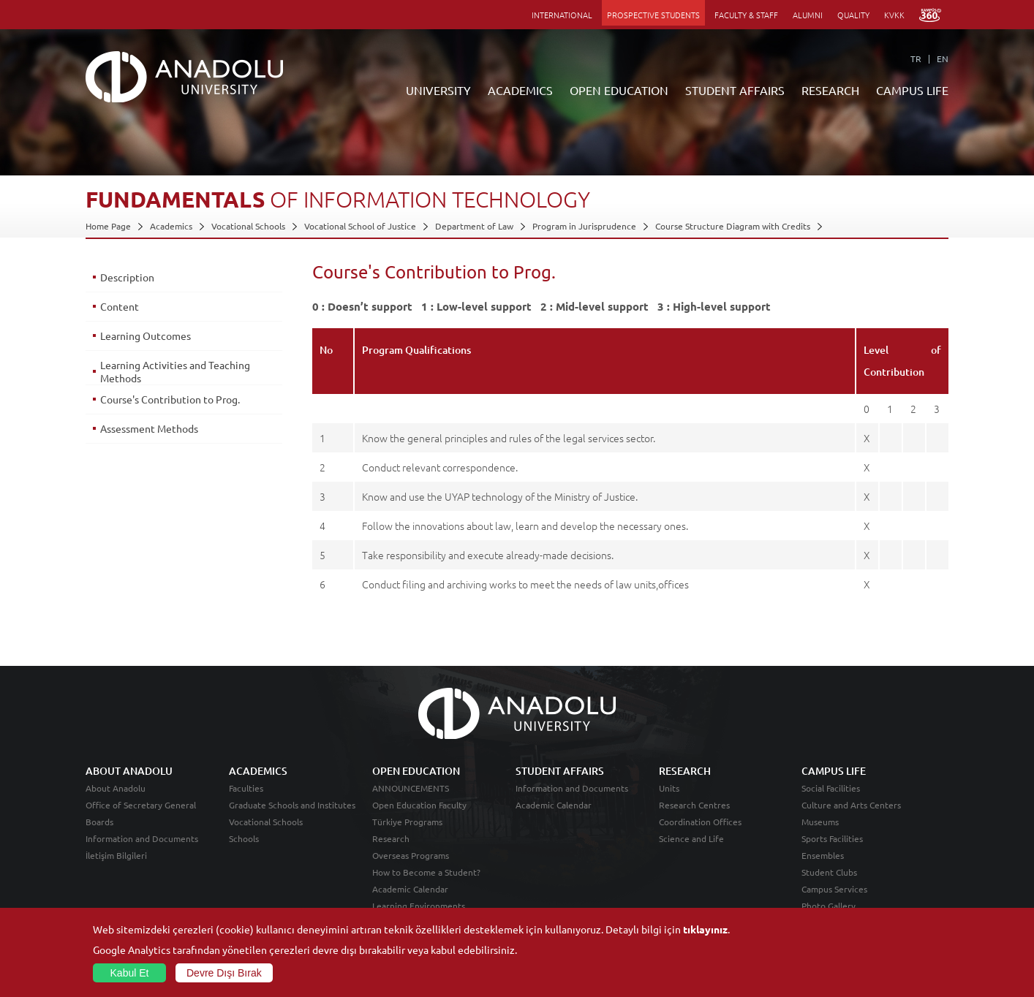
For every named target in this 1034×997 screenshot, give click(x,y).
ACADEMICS (520, 90)
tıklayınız (705, 929)
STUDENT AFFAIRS (735, 90)
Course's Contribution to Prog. (170, 399)
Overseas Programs (410, 855)
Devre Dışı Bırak (224, 973)
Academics (171, 226)
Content (119, 306)
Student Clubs (829, 872)
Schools (244, 838)
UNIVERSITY (438, 90)
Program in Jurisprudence (584, 226)
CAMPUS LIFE (912, 90)
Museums (820, 821)
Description (127, 277)
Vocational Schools (248, 226)
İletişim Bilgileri (116, 855)
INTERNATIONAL (562, 14)
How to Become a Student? (426, 872)
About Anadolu (116, 788)
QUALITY (853, 14)
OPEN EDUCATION (619, 90)
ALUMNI (808, 14)
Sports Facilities (832, 838)
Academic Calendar (410, 889)
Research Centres (694, 805)
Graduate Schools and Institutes (292, 805)
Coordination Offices (700, 821)
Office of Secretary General (141, 805)
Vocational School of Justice (360, 226)
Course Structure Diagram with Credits (732, 226)
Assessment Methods (149, 428)
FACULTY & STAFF (746, 14)
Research (391, 838)
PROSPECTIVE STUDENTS (653, 14)
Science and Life (691, 838)
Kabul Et (129, 973)
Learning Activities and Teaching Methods (175, 371)
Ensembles (822, 855)
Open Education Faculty (419, 805)
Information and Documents (142, 838)
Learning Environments (418, 905)
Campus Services (834, 889)
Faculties (246, 788)
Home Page (108, 226)
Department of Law (474, 226)
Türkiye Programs (407, 821)
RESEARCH (830, 90)
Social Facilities (830, 788)
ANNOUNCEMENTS (410, 788)
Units (669, 788)
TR (915, 58)
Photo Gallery (828, 905)
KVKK (894, 14)
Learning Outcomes (145, 335)
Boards (99, 821)
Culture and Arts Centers (851, 805)
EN (942, 58)
